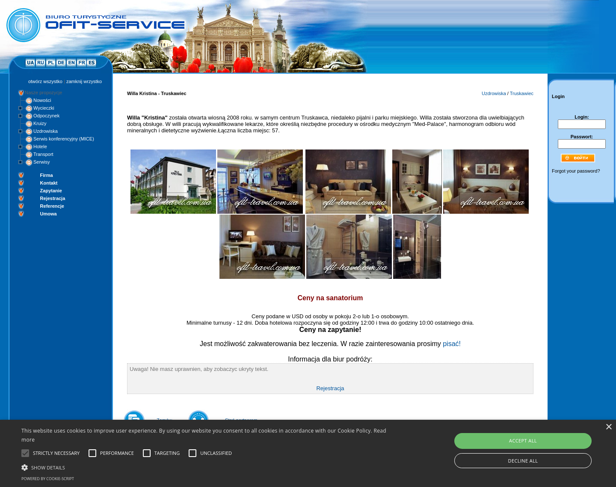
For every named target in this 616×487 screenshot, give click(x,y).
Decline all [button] (523, 460)
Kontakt (49, 182)
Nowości (42, 100)
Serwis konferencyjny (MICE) (63, 138)
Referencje (52, 206)
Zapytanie (51, 190)
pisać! (452, 343)
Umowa (48, 213)
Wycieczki (43, 108)
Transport (43, 154)
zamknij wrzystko (84, 81)
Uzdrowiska (45, 131)
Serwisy (41, 161)
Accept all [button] (523, 440)
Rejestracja (52, 198)
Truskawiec (521, 93)
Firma (46, 175)
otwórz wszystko (45, 81)
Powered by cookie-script (47, 478)
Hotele (40, 146)
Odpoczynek (46, 115)
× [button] (608, 427)
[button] (207, 467)
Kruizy (40, 123)
